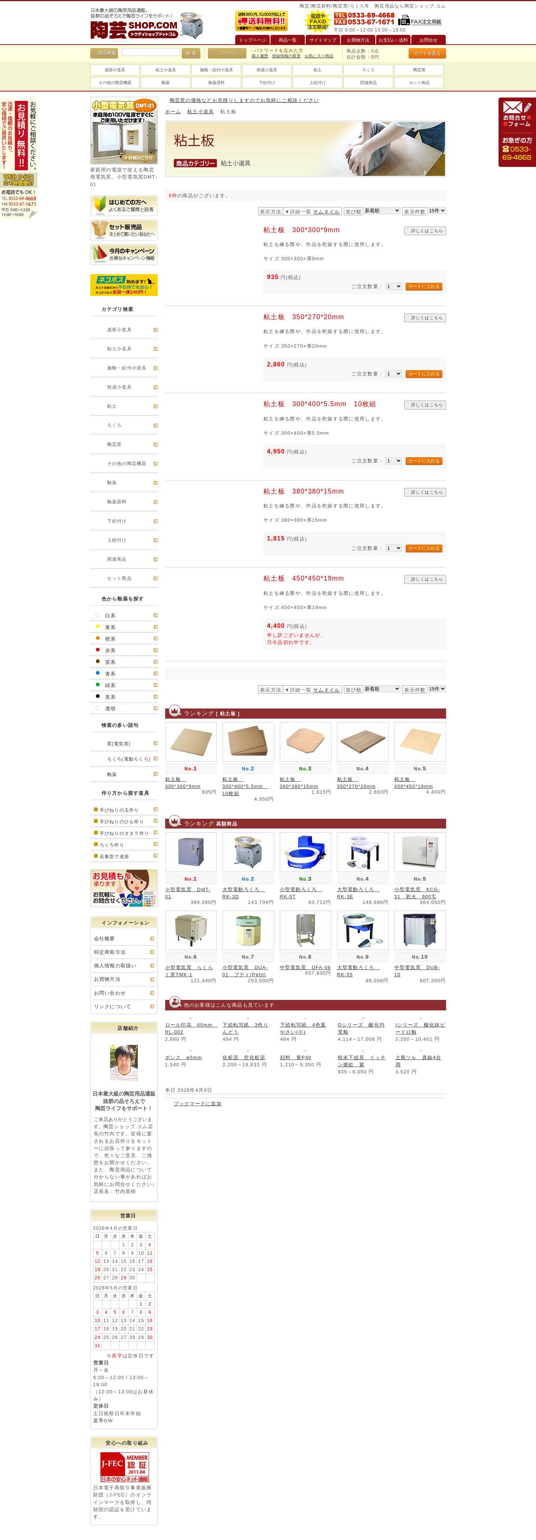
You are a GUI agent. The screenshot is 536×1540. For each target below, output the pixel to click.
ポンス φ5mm (183, 1057)
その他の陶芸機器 (115, 82)
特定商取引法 (110, 952)
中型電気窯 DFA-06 (305, 967)
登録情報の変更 (286, 56)
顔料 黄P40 (296, 1057)
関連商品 (368, 82)
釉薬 (165, 82)
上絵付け (317, 82)
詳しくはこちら (427, 230)
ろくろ (368, 70)
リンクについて (112, 1006)
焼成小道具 (267, 70)
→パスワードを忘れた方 (276, 50)
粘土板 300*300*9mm (301, 230)
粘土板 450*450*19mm (303, 578)
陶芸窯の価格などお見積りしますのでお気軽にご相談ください (245, 100)
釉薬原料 (216, 82)
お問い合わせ (110, 993)
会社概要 (104, 938)
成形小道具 (115, 70)
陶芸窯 (419, 70)
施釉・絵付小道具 (216, 70)
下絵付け (267, 82)
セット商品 (419, 82)
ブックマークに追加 (198, 1103)
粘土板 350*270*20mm (303, 317)
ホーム (173, 111)
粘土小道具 (165, 70)
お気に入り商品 (319, 56)
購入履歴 (260, 56)
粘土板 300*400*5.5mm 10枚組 (320, 404)
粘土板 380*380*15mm (303, 491)
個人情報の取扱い (115, 965)
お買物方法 (107, 979)
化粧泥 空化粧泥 (243, 1057)
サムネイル (326, 212)
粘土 (318, 70)
